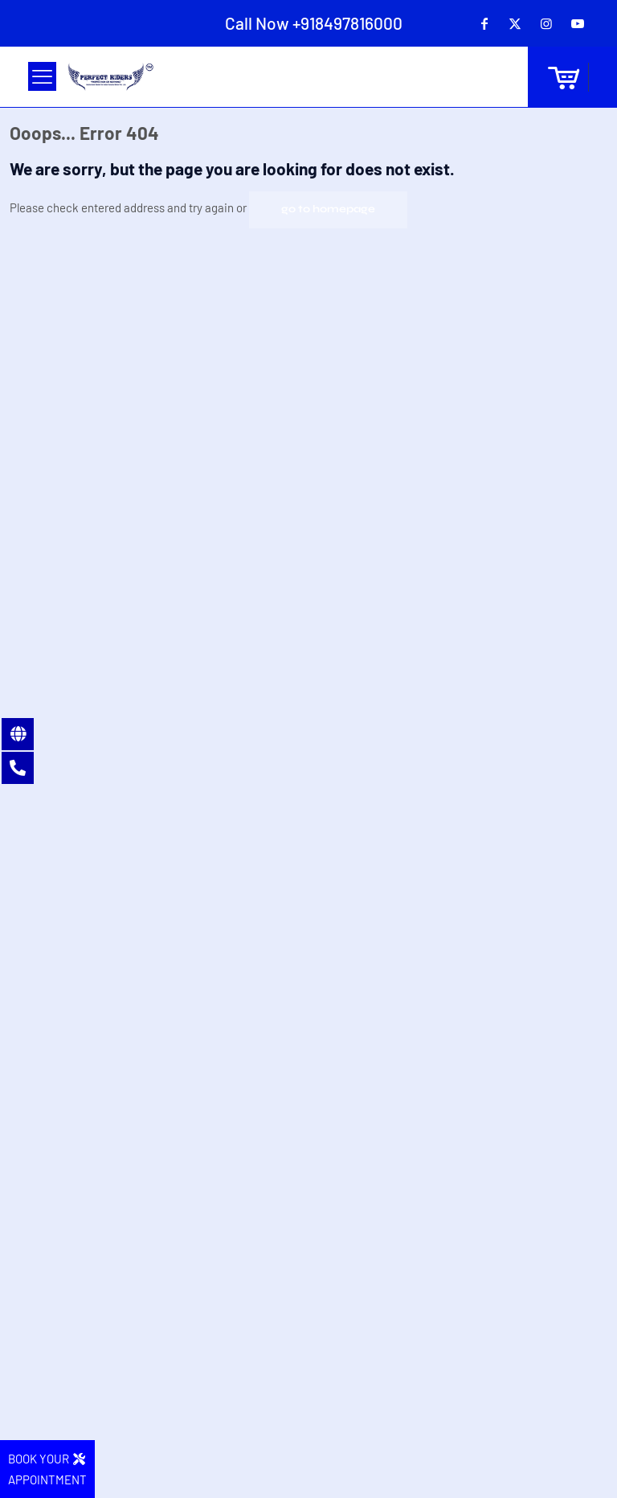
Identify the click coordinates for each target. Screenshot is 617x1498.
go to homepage (328, 209)
